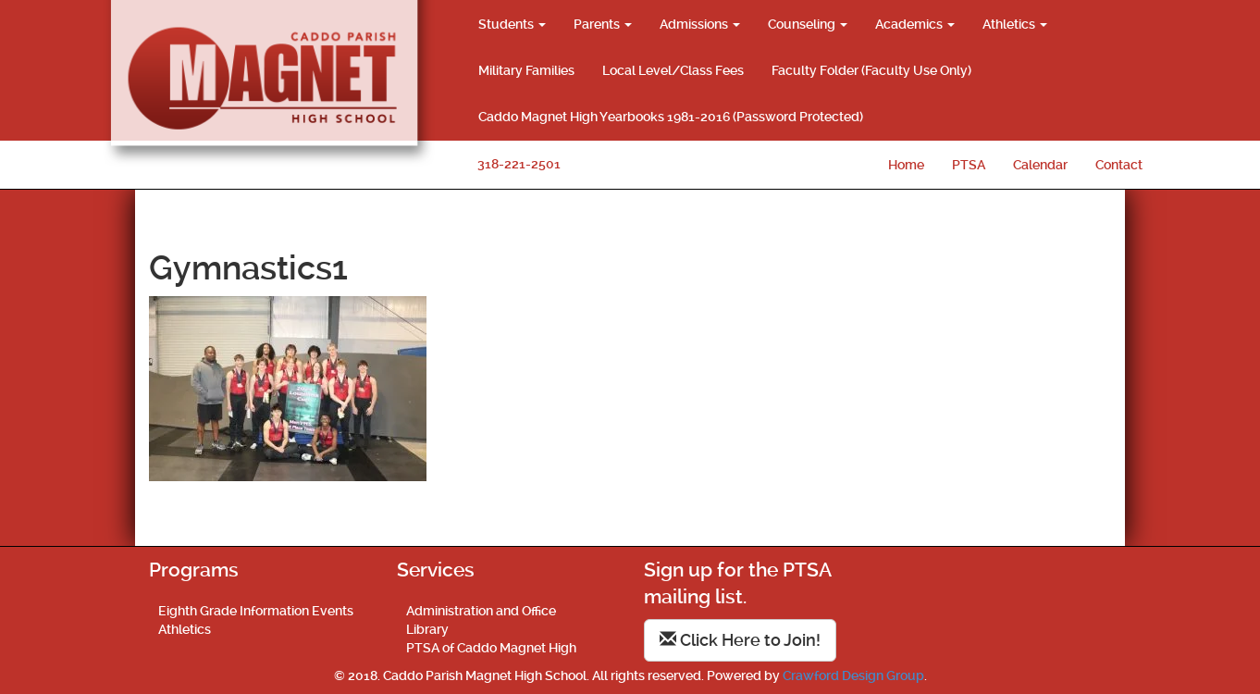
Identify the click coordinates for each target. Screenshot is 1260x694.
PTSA (968, 164)
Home (906, 164)
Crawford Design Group (853, 675)
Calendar (1040, 164)
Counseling (807, 24)
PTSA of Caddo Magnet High (491, 647)
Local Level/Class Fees (673, 70)
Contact (1119, 164)
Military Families (526, 70)
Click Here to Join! (740, 640)
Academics (915, 24)
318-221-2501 (519, 163)
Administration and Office (481, 610)
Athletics (1014, 24)
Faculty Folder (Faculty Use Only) (871, 70)
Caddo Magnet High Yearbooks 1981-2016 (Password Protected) (670, 116)
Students (512, 24)
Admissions (700, 24)
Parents (603, 24)
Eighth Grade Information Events (255, 610)
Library (427, 629)
